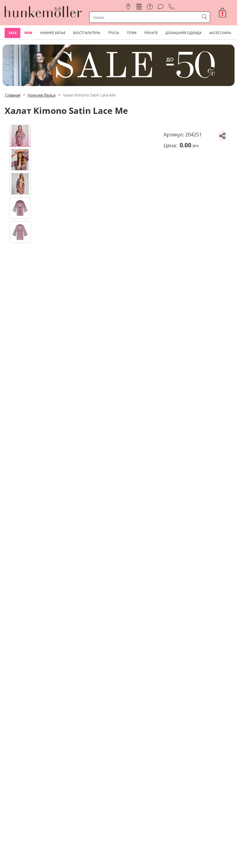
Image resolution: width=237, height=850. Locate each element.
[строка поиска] (146, 17)
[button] (225, 12)
